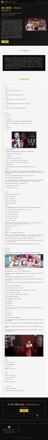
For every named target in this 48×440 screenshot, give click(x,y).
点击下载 (45, 1)
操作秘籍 (41, 1)
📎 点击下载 (5, 41)
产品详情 (37, 1)
